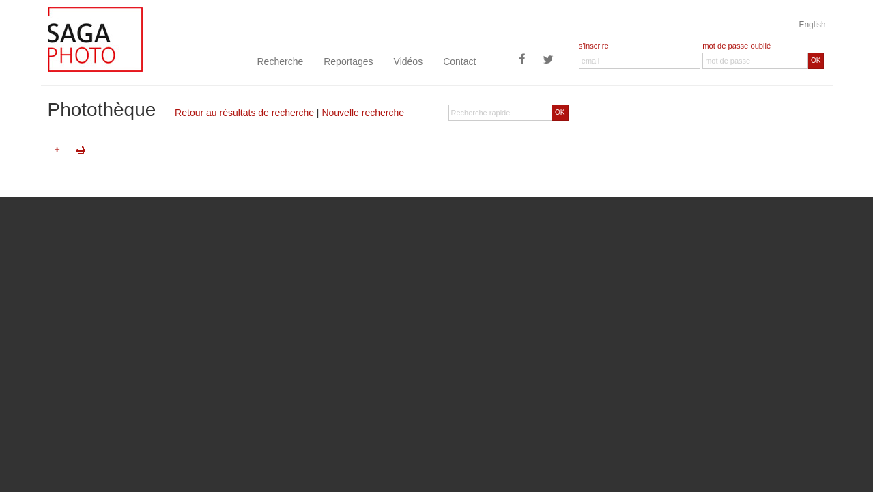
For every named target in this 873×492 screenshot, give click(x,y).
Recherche (280, 61)
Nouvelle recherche (362, 112)
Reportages (348, 61)
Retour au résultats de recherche (244, 112)
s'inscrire (594, 46)
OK (815, 60)
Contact (459, 61)
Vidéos (408, 61)
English (812, 24)
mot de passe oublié (736, 46)
